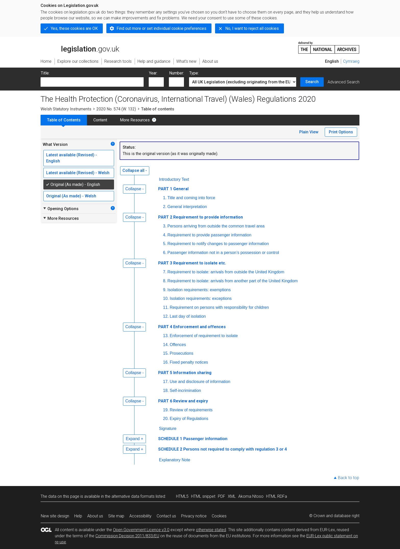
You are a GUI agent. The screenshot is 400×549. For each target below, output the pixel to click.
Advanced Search (343, 82)
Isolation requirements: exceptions (201, 298)
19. (166, 410)
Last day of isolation (188, 316)
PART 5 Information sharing (184, 372)
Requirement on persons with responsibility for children (219, 307)
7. (164, 272)
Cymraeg (351, 61)
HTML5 (182, 496)
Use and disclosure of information (200, 381)
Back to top (348, 477)
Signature (168, 428)
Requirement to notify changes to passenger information (218, 243)
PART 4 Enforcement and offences (192, 326)
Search (312, 81)
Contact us (166, 516)
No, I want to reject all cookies (252, 28)
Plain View (308, 132)
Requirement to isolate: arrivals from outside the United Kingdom (225, 272)
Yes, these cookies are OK (74, 28)
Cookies (219, 516)
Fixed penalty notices (189, 362)
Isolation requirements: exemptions (199, 290)
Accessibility (140, 516)
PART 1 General (173, 188)
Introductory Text (174, 179)
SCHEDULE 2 (170, 449)
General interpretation (187, 207)
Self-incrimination (185, 390)
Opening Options (61, 208)
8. (164, 281)
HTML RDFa (276, 496)
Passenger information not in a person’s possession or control (223, 252)
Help (78, 516)
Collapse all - (134, 170)
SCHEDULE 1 (170, 438)
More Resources (135, 120)
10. (166, 298)
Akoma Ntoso (251, 496)
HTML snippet (203, 496)
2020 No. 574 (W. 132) (116, 109)
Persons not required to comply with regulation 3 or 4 (235, 449)
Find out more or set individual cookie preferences (161, 28)
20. (166, 418)
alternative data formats (133, 496)
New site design (55, 516)
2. (164, 207)
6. (164, 252)
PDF (221, 496)
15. (166, 353)
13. (166, 336)
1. (164, 198)
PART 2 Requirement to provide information (200, 217)
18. (166, 390)
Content (100, 120)
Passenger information (205, 439)
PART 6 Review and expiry (183, 401)
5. (164, 243)
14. (166, 344)
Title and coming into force (191, 198)
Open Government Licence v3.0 (141, 529)
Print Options (341, 132)
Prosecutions (181, 353)
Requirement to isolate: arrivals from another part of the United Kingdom (232, 281)
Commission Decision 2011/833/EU (127, 535)
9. (164, 290)
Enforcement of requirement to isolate (204, 336)
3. (164, 226)
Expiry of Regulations (189, 418)
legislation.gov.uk (80, 47)
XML (232, 496)
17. (166, 381)
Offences (178, 344)
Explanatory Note (174, 460)
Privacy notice (194, 516)
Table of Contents (64, 120)
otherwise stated (211, 529)
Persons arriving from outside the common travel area (216, 226)
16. (166, 362)
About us (95, 516)
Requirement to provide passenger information (209, 235)
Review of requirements (191, 410)
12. (166, 316)
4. (164, 235)
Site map (116, 516)
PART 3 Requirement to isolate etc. (192, 263)
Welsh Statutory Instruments (66, 109)
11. (166, 307)
